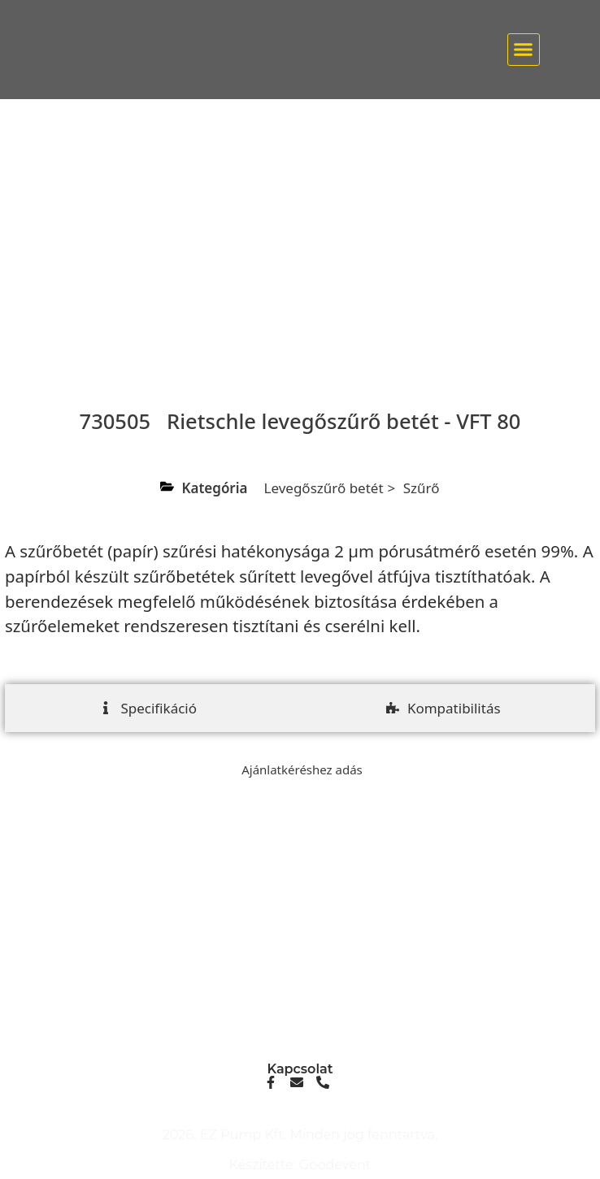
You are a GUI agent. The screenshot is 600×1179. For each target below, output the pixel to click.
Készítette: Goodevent (300, 1164)
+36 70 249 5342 (300, 961)
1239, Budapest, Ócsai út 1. (300, 1021)
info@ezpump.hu (300, 948)
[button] (523, 49)
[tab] (148, 708)
